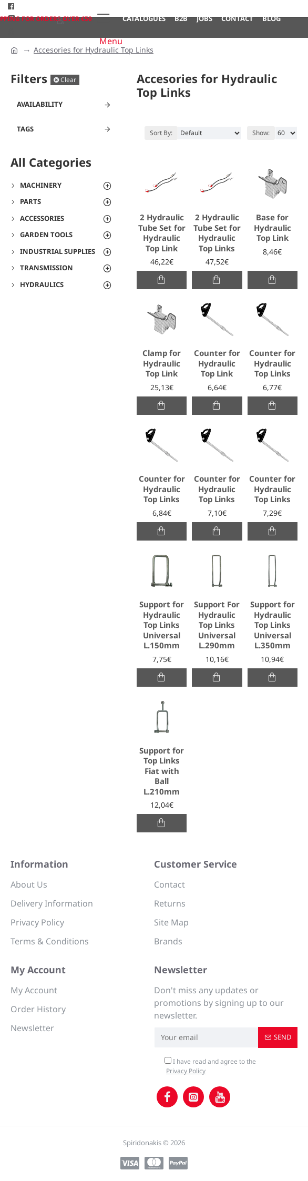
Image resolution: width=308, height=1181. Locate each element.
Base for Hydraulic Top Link (272, 227)
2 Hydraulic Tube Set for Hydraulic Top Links (217, 232)
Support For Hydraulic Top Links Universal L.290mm (217, 624)
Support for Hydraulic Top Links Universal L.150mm (161, 624)
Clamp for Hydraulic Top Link (161, 363)
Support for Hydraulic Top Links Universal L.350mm (272, 624)
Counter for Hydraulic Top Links (272, 363)
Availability (40, 104)
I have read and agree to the (210, 1066)
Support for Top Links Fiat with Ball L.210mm (161, 771)
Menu (110, 41)
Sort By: (161, 132)
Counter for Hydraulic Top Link (217, 363)
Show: (261, 132)
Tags (25, 129)
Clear (68, 79)
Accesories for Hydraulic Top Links (93, 50)
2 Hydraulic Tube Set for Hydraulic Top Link (162, 232)
